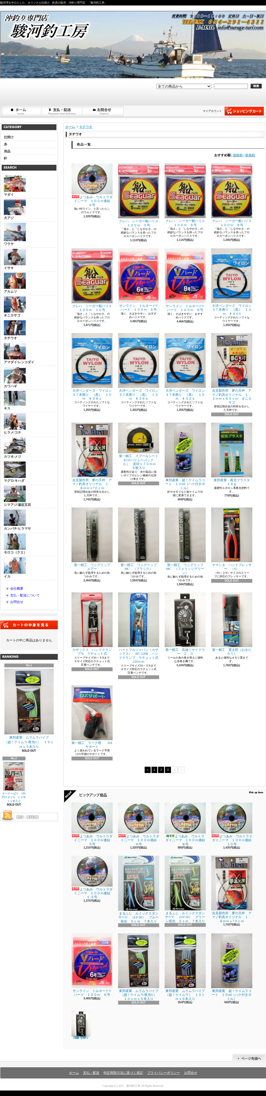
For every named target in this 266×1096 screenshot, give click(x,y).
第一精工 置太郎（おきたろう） (231, 624)
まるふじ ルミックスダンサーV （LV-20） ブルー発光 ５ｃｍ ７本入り (138, 889)
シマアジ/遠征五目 (17, 496)
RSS (20, 817)
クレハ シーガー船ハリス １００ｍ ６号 (186, 195)
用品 (7, 151)
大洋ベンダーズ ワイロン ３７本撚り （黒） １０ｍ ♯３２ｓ (186, 366)
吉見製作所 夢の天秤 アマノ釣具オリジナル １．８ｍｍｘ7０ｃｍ (92, 456)
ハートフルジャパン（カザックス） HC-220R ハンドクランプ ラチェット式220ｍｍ (138, 628)
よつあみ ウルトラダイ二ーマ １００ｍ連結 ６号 (92, 185)
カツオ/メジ (15, 447)
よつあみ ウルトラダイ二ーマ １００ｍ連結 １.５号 (92, 877)
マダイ (15, 186)
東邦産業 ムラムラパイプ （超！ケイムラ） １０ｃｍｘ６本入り (186, 967)
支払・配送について (62, 111)
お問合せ (103, 111)
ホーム (21, 111)
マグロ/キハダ (15, 472)
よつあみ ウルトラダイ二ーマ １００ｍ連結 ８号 (186, 824)
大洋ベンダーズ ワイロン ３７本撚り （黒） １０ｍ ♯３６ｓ (140, 366)
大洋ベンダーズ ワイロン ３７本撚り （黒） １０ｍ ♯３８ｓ (93, 366)
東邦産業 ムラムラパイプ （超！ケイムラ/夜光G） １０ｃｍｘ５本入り (29, 709)
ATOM (32, 817)
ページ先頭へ (249, 1058)
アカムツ (15, 283)
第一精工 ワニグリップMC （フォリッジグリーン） (185, 541)
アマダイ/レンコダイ (19, 353)
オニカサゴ (15, 306)
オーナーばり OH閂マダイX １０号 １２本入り (15, 782)
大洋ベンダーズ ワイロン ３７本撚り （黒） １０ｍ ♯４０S (233, 282)
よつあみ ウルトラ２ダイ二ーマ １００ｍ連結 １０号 (233, 824)
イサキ (15, 259)
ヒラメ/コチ (15, 423)
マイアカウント (212, 111)
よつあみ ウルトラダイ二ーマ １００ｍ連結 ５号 (92, 824)
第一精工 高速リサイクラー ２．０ (185, 624)
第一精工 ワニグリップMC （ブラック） (138, 539)
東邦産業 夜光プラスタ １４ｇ (232, 454)
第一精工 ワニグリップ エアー (92, 539)
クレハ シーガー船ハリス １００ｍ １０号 (93, 280)
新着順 (250, 155)
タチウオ (15, 330)
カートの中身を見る (29, 625)
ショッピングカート (244, 111)
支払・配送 (91, 1073)
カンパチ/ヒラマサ (17, 519)
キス (15, 400)
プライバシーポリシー (163, 1073)
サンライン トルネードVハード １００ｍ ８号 (185, 280)
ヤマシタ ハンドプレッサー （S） (231, 539)
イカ (15, 567)
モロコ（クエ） (15, 543)
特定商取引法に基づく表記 (123, 1073)
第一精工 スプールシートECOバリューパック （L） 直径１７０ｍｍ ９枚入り (138, 446)
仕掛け (9, 137)
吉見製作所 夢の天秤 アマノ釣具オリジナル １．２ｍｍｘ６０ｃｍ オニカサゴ (231, 368)
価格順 (238, 155)
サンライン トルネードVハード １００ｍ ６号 (138, 280)
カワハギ (15, 377)
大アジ (15, 210)
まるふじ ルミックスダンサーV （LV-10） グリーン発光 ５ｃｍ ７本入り (185, 889)
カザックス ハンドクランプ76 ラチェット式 (92, 624)
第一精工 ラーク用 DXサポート (92, 717)
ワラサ (15, 234)
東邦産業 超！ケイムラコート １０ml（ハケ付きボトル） (185, 456)
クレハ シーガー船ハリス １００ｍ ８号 (233, 195)
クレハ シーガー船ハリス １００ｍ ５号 (140, 195)
